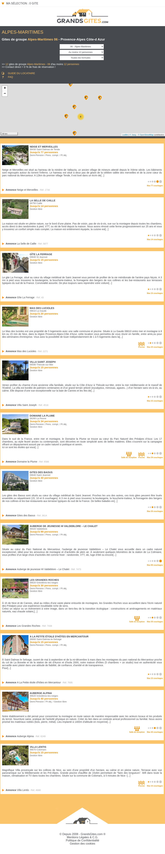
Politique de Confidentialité (82, 840)
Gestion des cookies (82, 843)
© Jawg (133, 135)
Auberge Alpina (41, 693)
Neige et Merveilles (44, 146)
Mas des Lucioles (42, 308)
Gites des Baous (41, 472)
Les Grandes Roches (44, 580)
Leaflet (125, 135)
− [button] (5, 93)
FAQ (10, 77)
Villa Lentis (38, 747)
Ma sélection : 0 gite (22, 3)
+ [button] (5, 88)
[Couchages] (82, 52)
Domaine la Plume (42, 415)
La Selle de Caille (42, 200)
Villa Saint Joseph (43, 361)
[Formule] (82, 57)
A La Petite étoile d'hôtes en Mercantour (59, 636)
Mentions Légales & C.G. (82, 837)
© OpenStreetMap (146, 135)
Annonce (22, 189)
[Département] (82, 46)
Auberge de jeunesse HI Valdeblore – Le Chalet (64, 526)
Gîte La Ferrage (41, 254)
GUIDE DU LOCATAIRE (21, 73)
